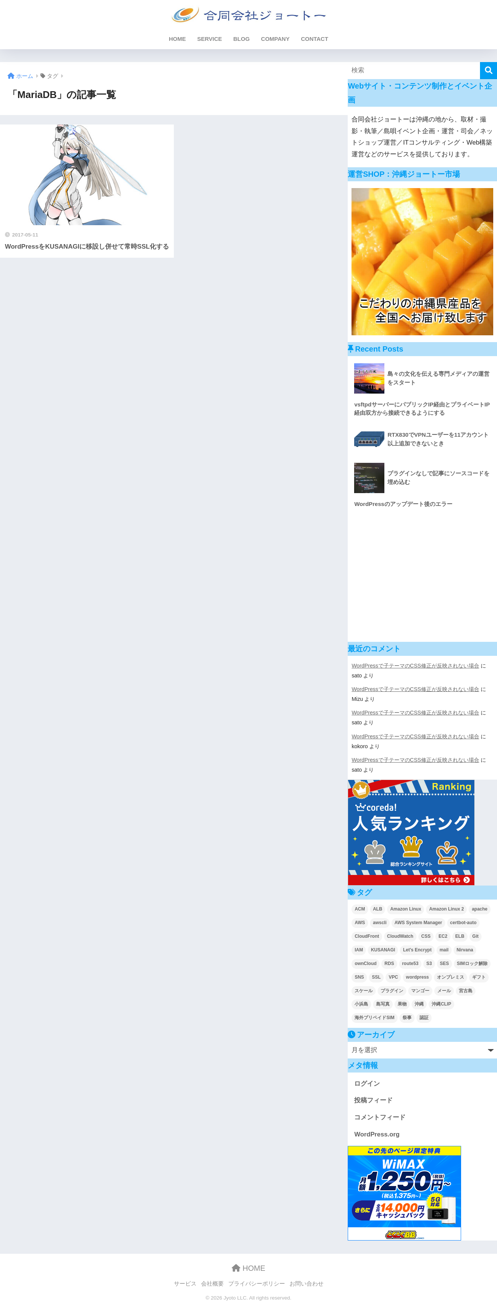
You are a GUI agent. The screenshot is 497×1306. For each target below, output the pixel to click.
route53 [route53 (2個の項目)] (410, 963)
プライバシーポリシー (256, 1284)
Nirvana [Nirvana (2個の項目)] (465, 950)
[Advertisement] (422, 576)
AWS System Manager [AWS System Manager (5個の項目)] (418, 922)
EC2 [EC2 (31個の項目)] (442, 936)
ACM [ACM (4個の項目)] (360, 909)
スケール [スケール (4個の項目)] (364, 990)
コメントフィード (380, 1117)
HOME (177, 39)
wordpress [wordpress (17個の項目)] (417, 977)
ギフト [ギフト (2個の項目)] (479, 977)
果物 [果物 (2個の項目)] (402, 1004)
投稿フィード (373, 1100)
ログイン (367, 1083)
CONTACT (314, 39)
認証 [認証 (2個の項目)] (424, 1017)
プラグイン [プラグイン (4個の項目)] (392, 990)
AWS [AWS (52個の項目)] (360, 922)
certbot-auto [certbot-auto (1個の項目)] (463, 922)
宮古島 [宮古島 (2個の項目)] (465, 990)
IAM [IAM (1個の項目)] (359, 950)
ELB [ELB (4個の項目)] (459, 936)
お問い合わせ (307, 1284)
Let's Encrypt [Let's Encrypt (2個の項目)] (417, 950)
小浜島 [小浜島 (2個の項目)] (361, 1004)
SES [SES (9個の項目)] (444, 963)
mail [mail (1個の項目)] (444, 950)
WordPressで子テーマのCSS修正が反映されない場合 (415, 666)
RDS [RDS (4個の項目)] (389, 963)
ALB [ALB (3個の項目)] (377, 909)
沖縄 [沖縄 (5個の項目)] (419, 1004)
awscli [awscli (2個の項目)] (380, 922)
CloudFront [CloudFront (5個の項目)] (367, 936)
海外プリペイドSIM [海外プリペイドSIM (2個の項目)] (374, 1017)
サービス (185, 1284)
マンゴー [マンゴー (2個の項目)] (420, 990)
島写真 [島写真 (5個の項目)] (383, 1004)
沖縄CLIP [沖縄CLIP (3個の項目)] (441, 1004)
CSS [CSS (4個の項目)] (426, 936)
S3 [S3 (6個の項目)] (429, 963)
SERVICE (209, 39)
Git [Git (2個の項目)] (475, 936)
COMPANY (275, 39)
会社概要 (212, 1284)
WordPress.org (376, 1134)
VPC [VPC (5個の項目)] (393, 977)
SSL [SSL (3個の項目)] (376, 977)
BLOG (241, 39)
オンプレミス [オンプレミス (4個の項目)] (450, 977)
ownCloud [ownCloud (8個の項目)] (365, 963)
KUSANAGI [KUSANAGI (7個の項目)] (383, 950)
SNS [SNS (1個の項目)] (359, 977)
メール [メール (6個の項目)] (444, 990)
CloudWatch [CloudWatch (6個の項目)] (400, 936)
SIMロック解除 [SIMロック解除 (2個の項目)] (472, 963)
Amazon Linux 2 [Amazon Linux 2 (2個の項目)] (446, 909)
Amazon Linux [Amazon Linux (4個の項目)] (405, 909)
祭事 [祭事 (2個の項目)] (407, 1017)
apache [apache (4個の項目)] (479, 909)
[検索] (488, 70)
